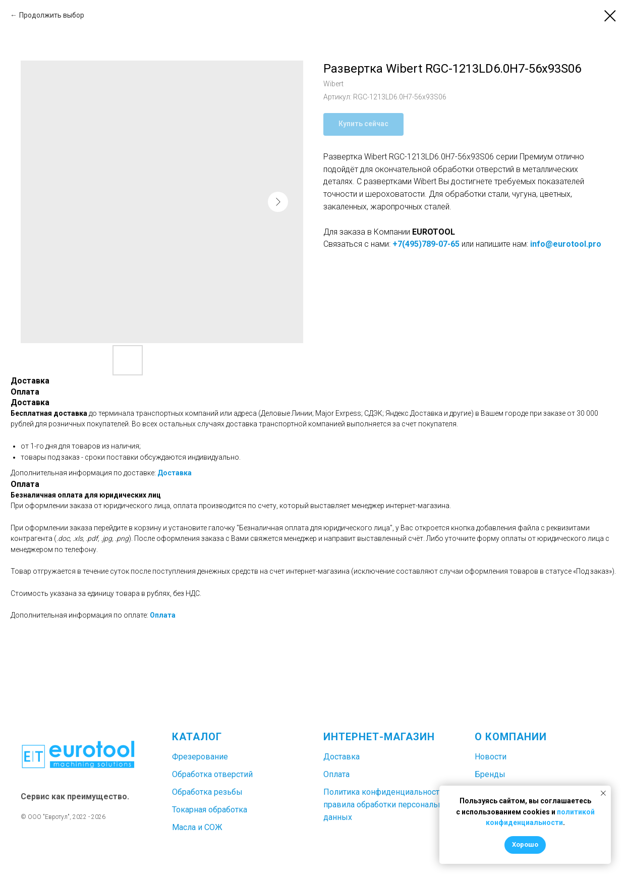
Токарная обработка (209, 809)
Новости (490, 756)
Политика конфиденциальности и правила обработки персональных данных (388, 804)
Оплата (163, 615)
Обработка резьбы (207, 792)
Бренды (490, 774)
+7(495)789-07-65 (426, 244)
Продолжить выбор (51, 15)
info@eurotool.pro (565, 244)
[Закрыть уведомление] (603, 793)
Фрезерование (200, 756)
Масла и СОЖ (197, 827)
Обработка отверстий (212, 774)
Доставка (174, 473)
